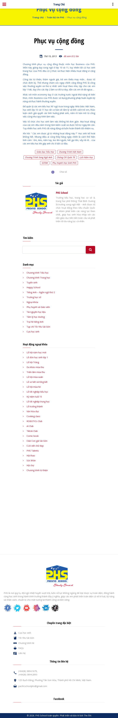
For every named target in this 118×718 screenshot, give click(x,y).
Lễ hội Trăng (33, 362)
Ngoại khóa (32, 302)
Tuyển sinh (32, 282)
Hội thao (31, 455)
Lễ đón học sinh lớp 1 (37, 357)
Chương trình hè (26, 643)
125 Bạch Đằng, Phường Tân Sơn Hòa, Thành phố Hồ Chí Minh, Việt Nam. (55, 680)
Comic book (33, 435)
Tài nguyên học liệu (36, 312)
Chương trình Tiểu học (38, 272)
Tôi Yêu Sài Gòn (26, 637)
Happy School (33, 287)
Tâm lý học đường (36, 316)
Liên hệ (22, 653)
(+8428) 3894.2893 (28, 674)
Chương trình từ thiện (37, 470)
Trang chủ (38, 17)
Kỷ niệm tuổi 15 (34, 396)
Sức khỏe (31, 460)
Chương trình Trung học (38, 277)
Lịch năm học (86, 157)
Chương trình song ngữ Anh (38, 157)
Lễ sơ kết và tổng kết (37, 381)
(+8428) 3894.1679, (27, 671)
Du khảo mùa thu (35, 367)
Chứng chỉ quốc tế (66, 157)
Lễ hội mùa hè (34, 386)
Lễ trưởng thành (35, 406)
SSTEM (45, 162)
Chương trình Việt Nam (70, 151)
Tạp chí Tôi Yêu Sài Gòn (38, 326)
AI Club (30, 426)
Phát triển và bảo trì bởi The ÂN (75, 715)
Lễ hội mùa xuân (35, 377)
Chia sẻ (63, 171)
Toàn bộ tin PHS (55, 17)
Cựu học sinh (33, 331)
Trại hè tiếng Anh (35, 321)
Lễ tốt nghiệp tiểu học (37, 391)
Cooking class (33, 416)
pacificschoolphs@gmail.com (32, 686)
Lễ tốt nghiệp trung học (38, 401)
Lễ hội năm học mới (36, 352)
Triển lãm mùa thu (36, 372)
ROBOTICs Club (34, 421)
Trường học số (34, 297)
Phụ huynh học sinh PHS (64, 162)
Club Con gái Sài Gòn (37, 440)
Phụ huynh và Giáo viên (38, 307)
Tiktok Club (32, 431)
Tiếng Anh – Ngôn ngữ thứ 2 (41, 292)
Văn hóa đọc (33, 411)
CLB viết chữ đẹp (35, 445)
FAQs (21, 648)
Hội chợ (30, 465)
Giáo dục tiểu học (45, 151)
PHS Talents (33, 450)
